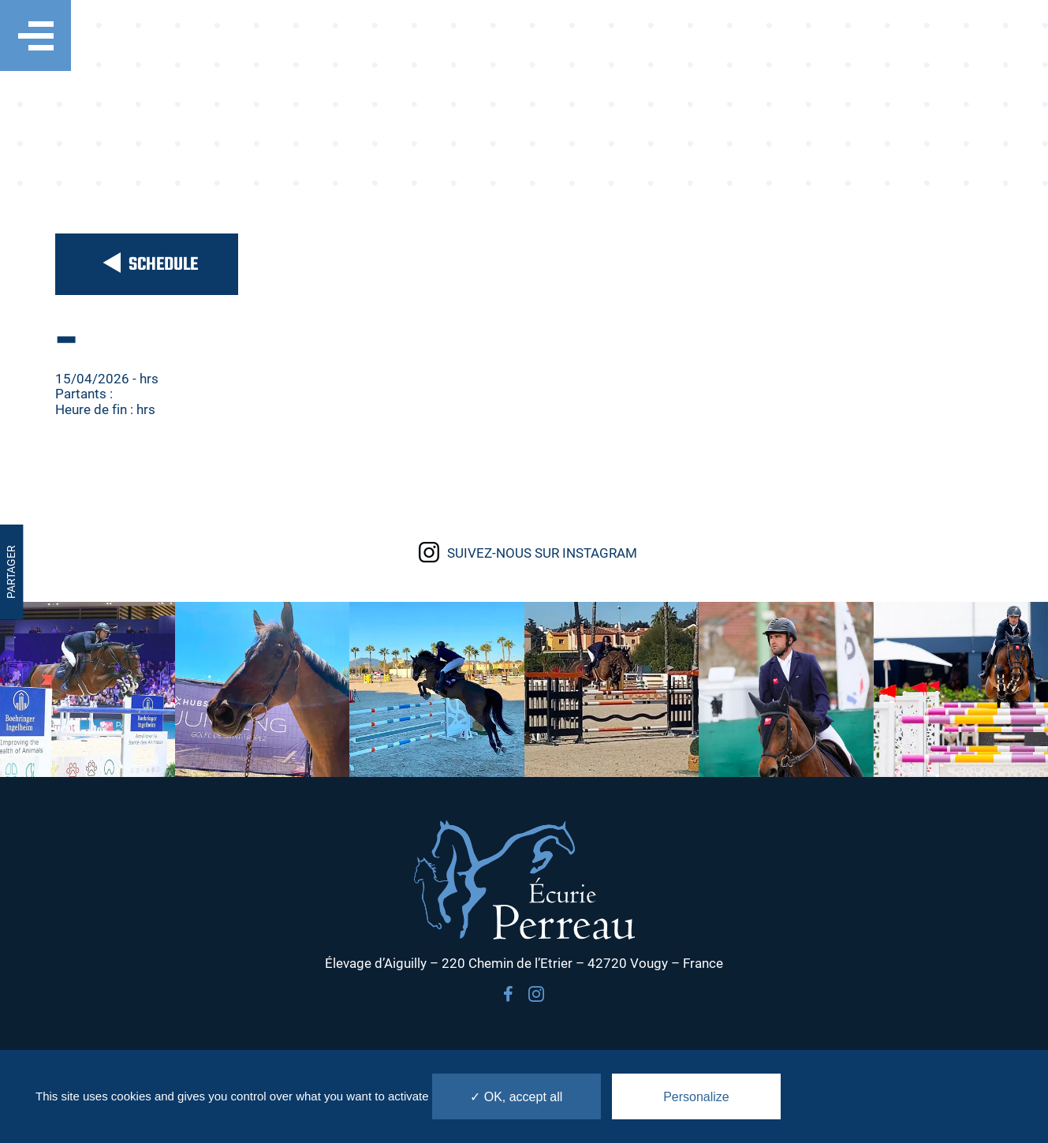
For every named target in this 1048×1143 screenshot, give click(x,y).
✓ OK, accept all (516, 1097)
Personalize (696, 1097)
